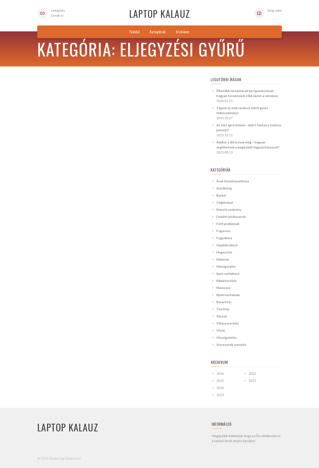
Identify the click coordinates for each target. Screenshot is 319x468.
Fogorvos (223, 231)
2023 (220, 395)
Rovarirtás (223, 302)
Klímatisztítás (226, 281)
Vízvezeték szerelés (231, 345)
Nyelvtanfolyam (228, 295)
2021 (252, 380)
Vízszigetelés (226, 337)
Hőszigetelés (226, 266)
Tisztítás (223, 309)
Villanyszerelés (227, 323)
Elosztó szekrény (228, 209)
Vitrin (220, 330)
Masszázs (223, 288)
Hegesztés (224, 252)
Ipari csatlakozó (227, 273)
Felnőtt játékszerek (231, 217)
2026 (220, 373)
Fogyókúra (224, 238)
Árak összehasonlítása (232, 181)
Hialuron (222, 259)
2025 (220, 380)
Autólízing (224, 188)
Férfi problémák (227, 224)
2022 (252, 373)
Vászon (221, 316)
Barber (221, 195)
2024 (220, 388)
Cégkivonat (224, 202)
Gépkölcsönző (226, 245)
